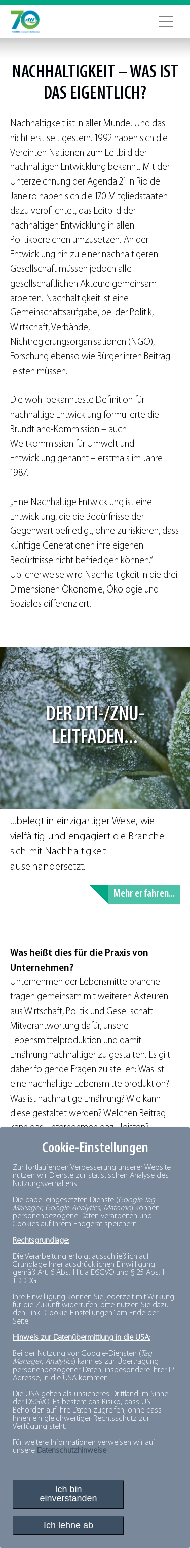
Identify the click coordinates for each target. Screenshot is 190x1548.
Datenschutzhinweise (71, 1451)
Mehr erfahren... (144, 894)
